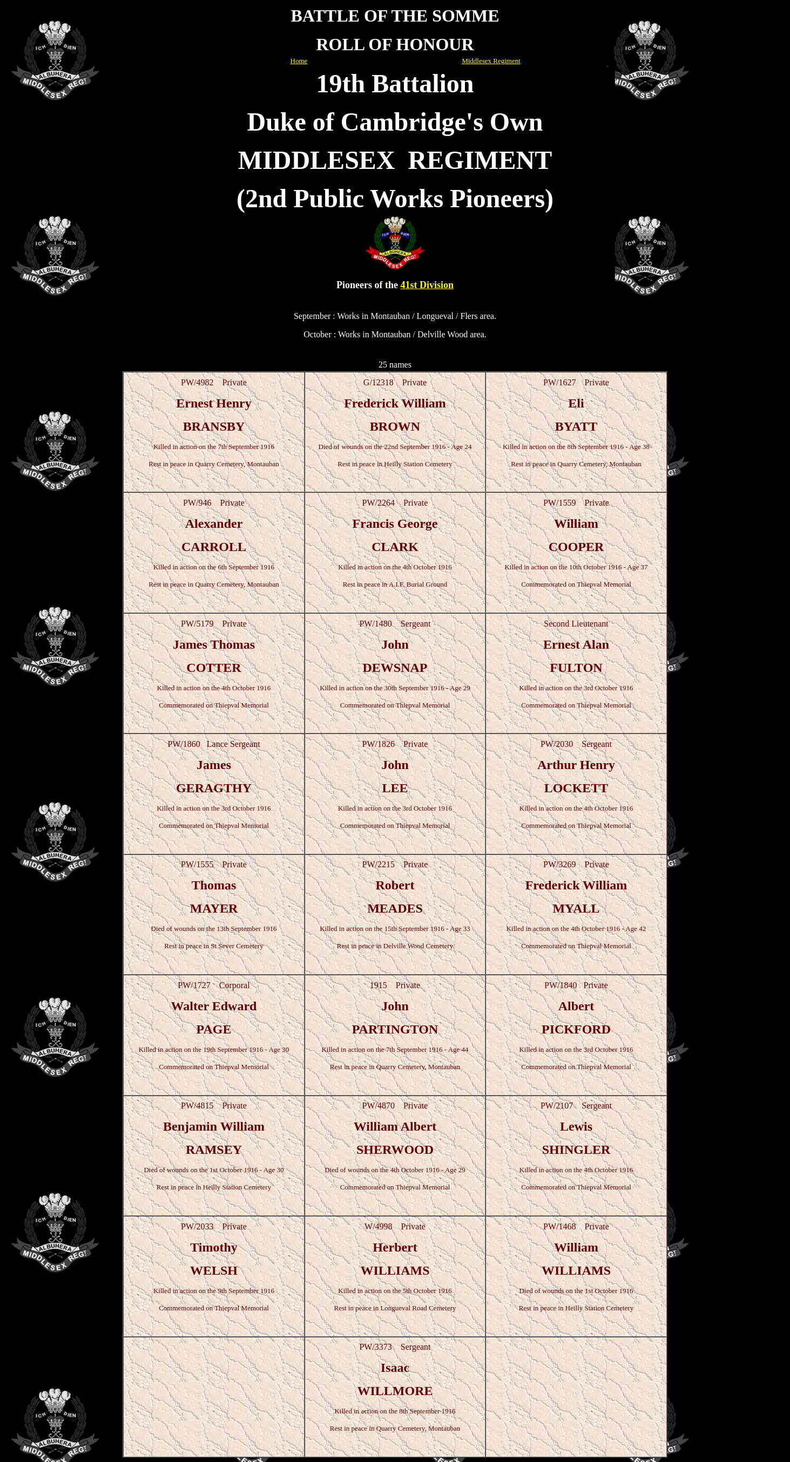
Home (299, 61)
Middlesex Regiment (491, 61)
